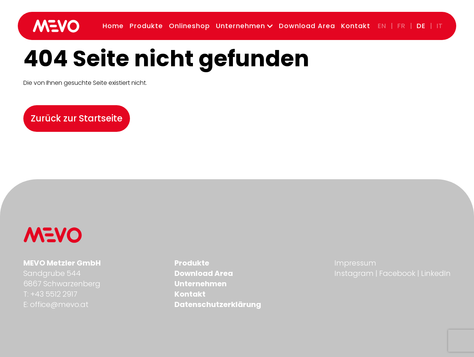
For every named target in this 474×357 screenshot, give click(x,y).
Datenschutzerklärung (217, 304)
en (382, 25)
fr (401, 25)
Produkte (146, 25)
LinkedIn (436, 273)
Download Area (307, 25)
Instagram (354, 273)
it (440, 25)
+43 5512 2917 (53, 294)
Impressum (355, 263)
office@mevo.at (59, 304)
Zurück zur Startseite (77, 118)
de (421, 25)
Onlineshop (189, 25)
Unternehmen (244, 25)
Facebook (397, 273)
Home (113, 25)
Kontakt (355, 25)
